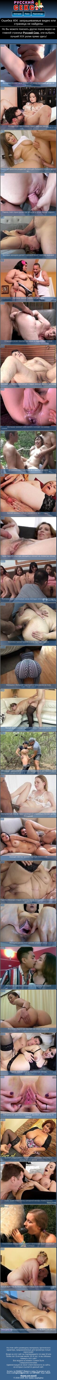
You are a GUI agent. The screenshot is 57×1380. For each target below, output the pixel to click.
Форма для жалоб (28, 1376)
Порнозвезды (38, 14)
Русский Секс (31, 32)
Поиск (27, 14)
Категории (17, 14)
